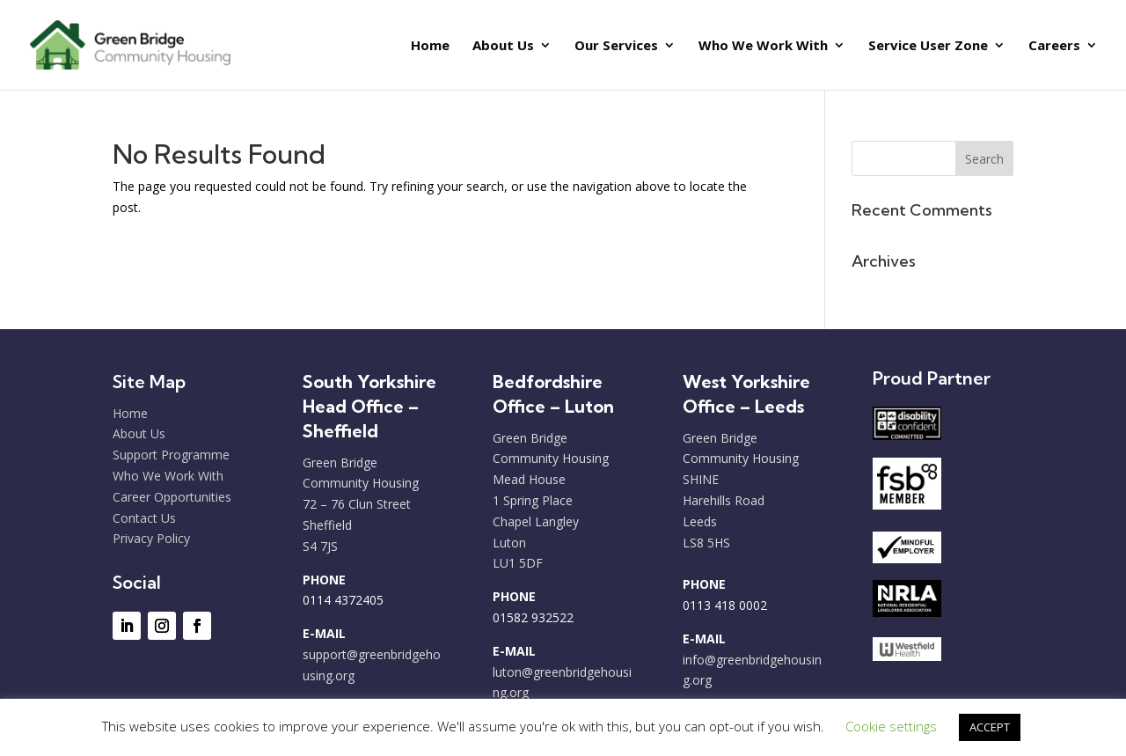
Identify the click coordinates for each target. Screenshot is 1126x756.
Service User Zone (928, 46)
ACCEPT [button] (989, 727)
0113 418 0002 (725, 605)
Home (430, 46)
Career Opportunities (172, 496)
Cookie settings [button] (891, 726)
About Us (503, 46)
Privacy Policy (151, 538)
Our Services (616, 46)
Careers (1054, 46)
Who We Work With (763, 46)
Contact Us (144, 518)
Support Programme (171, 454)
